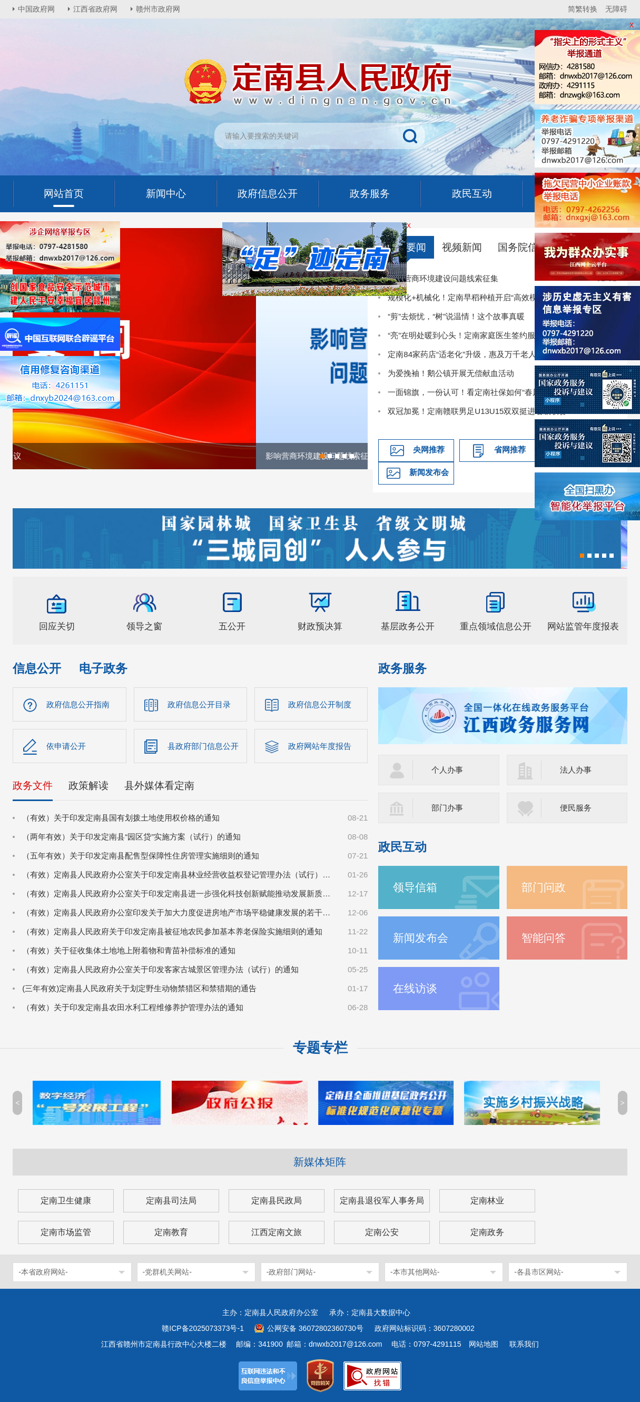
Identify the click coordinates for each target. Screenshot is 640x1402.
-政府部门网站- (291, 1272)
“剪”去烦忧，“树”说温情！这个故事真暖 (456, 316)
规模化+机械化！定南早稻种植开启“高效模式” (468, 297)
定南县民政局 (276, 1200)
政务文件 (33, 785)
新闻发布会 (429, 472)
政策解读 (88, 785)
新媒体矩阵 (319, 1162)
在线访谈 (415, 988)
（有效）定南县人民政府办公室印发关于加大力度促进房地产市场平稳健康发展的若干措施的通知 (179, 912)
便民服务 (576, 807)
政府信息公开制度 (319, 704)
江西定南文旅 (276, 1232)
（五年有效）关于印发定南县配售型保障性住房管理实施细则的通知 (140, 855)
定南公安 (382, 1232)
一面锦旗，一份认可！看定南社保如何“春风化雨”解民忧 (485, 392)
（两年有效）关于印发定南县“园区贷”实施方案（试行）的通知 (131, 836)
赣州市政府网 (158, 9)
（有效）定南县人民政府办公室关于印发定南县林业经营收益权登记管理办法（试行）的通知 (179, 874)
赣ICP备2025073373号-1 (203, 1328)
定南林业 (487, 1200)
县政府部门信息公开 (203, 746)
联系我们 (524, 1344)
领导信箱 (415, 887)
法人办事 (576, 769)
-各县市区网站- (538, 1272)
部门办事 (447, 807)
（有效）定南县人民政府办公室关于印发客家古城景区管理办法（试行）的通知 (160, 969)
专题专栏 (320, 1047)
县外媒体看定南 (159, 785)
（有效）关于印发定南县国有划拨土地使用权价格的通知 (121, 817)
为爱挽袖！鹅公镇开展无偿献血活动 (451, 373)
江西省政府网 (95, 9)
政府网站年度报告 (319, 746)
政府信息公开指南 (78, 704)
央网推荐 (429, 449)
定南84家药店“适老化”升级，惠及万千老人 (462, 354)
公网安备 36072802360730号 (315, 1328)
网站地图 (483, 1344)
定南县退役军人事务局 (382, 1200)
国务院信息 (523, 247)
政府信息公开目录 (199, 704)
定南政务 (487, 1232)
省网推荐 (510, 449)
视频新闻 (462, 247)
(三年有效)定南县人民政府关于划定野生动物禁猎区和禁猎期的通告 (139, 988)
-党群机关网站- (167, 1272)
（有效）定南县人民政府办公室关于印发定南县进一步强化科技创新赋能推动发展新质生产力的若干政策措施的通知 (179, 893)
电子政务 (103, 668)
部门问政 (543, 887)
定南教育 (171, 1232)
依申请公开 (66, 746)
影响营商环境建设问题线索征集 (443, 278)
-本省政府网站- (42, 1272)
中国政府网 (36, 9)
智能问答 (543, 938)
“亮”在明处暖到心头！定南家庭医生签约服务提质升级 (481, 335)
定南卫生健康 (66, 1200)
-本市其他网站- (414, 1272)
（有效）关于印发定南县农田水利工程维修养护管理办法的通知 (132, 1007)
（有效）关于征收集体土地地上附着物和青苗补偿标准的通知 (128, 950)
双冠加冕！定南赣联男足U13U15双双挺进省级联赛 (477, 411)
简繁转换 (582, 9)
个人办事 (447, 769)
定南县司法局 (171, 1200)
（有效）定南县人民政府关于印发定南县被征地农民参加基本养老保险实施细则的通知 (172, 931)
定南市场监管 (66, 1232)
